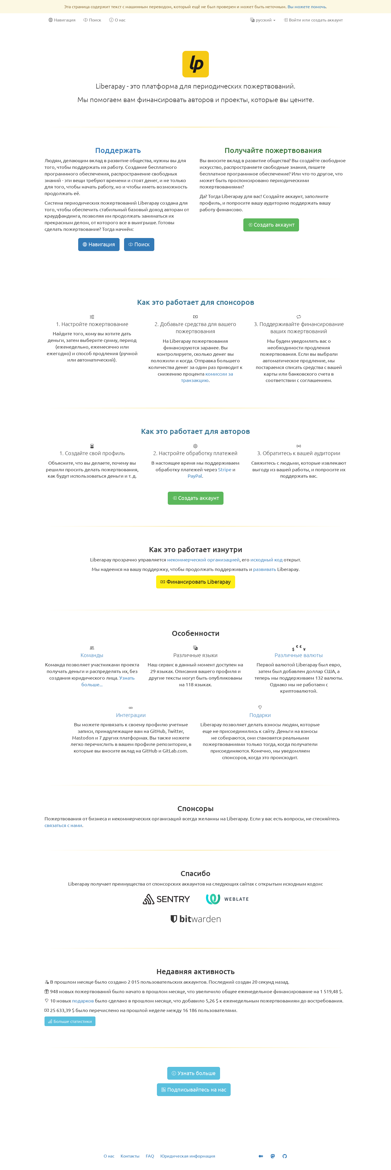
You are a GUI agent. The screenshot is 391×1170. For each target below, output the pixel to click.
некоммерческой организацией (203, 559)
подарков (83, 1000)
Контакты (130, 1156)
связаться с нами (63, 825)
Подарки (260, 715)
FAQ (150, 1156)
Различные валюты (299, 655)
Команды (92, 655)
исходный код (267, 559)
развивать (264, 569)
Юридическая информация (187, 1156)
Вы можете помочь (307, 6)
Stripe (224, 469)
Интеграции (131, 715)
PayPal (195, 475)
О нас (109, 1156)
